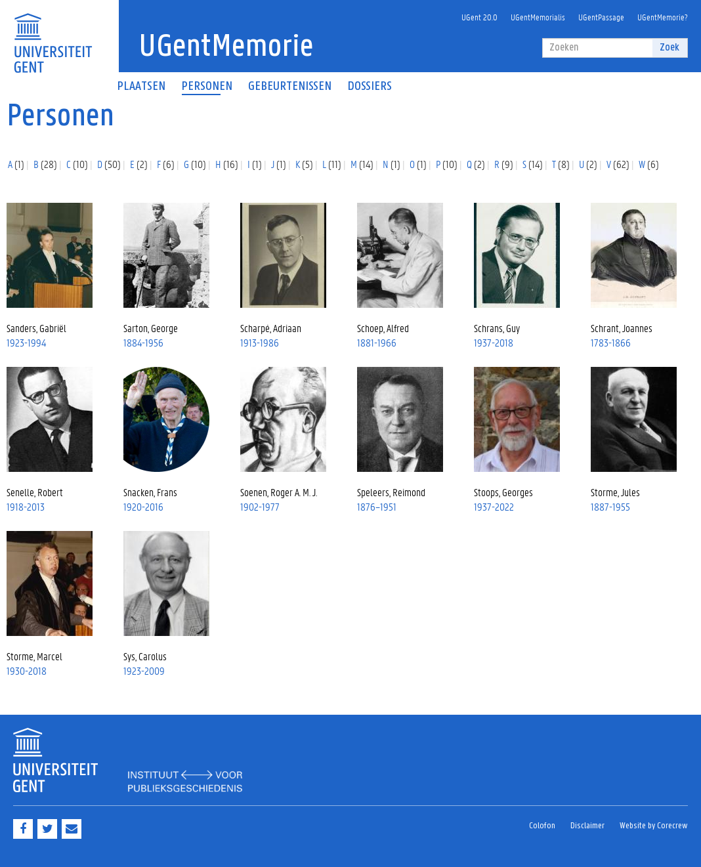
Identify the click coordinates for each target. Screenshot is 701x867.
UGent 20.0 (479, 16)
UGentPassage (601, 16)
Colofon (542, 826)
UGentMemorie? (662, 16)
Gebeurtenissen (289, 86)
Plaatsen (141, 86)
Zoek (669, 47)
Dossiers (369, 86)
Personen (206, 86)
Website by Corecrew (654, 826)
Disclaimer (587, 826)
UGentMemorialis (538, 16)
